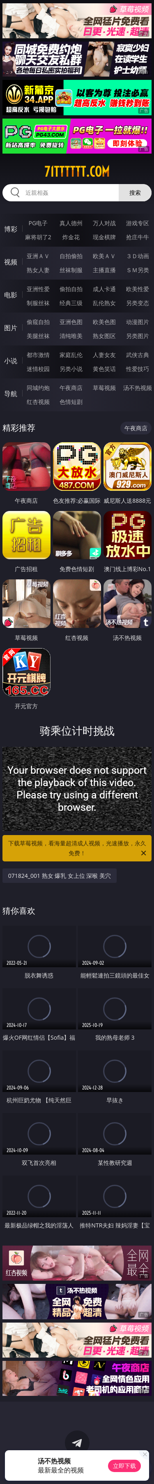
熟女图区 (104, 336)
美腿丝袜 (38, 336)
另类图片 (137, 336)
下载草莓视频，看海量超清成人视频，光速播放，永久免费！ (78, 848)
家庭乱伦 (71, 355)
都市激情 (38, 355)
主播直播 (104, 270)
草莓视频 (104, 388)
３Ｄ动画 (137, 256)
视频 (10, 261)
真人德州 (71, 223)
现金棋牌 (104, 237)
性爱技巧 (137, 369)
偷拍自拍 (71, 289)
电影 (10, 294)
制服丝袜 (38, 303)
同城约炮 (38, 388)
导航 (10, 393)
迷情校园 (38, 369)
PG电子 (38, 223)
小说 (10, 360)
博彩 (10, 228)
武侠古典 (137, 355)
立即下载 (124, 1466)
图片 (10, 327)
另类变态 (137, 303)
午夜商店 (71, 388)
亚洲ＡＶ (38, 256)
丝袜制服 (71, 270)
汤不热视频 (137, 388)
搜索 (135, 192)
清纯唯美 (71, 336)
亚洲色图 (71, 322)
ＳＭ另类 (137, 270)
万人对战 (104, 223)
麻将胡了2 (38, 237)
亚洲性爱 (38, 289)
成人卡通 (104, 289)
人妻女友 (104, 355)
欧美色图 (104, 322)
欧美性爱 (137, 289)
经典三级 (71, 303)
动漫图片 (137, 322)
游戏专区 (137, 223)
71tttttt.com (77, 171)
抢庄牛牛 (137, 237)
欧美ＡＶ (104, 256)
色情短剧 (71, 402)
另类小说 (71, 369)
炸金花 (71, 237)
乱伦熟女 (104, 303)
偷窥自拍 (38, 322)
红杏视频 (38, 402)
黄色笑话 (104, 369)
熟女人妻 (38, 270)
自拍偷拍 (71, 256)
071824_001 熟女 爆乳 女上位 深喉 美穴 (59, 876)
